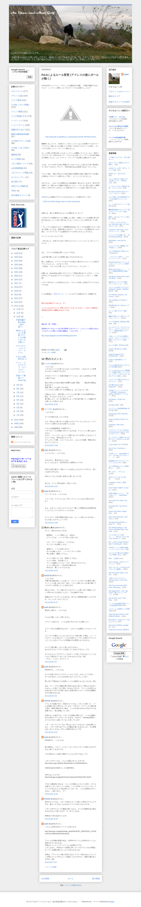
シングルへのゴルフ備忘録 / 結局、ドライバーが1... (119, 187)
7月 (18, 392)
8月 (18, 389)
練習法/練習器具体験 (20, 134)
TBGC (14, 191)
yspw (46, 450)
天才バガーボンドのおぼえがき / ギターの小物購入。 (119, 568)
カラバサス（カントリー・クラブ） (21, 349)
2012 (16, 302)
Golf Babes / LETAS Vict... (117, 399)
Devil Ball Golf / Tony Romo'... (119, 506)
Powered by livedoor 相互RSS (119, 629)
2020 (16, 276)
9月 (18, 385)
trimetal (47, 701)
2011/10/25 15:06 (51, 523)
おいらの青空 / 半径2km (117, 345)
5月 (18, 400)
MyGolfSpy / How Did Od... (118, 240)
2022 (16, 268)
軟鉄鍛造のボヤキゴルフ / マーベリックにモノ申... (119, 461)
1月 (18, 415)
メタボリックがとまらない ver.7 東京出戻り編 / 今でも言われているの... (119, 224)
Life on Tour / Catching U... (118, 448)
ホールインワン (18, 177)
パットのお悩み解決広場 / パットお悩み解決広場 (119, 604)
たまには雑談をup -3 (21, 357)
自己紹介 (15, 181)
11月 (18, 313)
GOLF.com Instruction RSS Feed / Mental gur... (118, 586)
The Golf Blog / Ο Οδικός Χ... (118, 300)
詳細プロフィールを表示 (119, 102)
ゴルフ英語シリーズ (20, 163)
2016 (16, 287)
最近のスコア (114, 96)
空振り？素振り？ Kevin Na (21, 377)
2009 (16, 423)
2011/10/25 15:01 (51, 486)
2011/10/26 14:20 (51, 794)
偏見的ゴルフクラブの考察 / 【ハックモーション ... (118, 283)
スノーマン (48, 409)
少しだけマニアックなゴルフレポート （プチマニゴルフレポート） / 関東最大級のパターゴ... (119, 329)
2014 (16, 294)
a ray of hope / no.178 (116, 444)
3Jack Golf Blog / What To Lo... (119, 419)
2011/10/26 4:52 (51, 662)
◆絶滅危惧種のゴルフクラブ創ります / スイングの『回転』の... (119, 211)
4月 (18, 404)
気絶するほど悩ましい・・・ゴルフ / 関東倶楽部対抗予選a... (119, 270)
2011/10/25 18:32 (51, 571)
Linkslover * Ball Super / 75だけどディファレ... (118, 230)
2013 (16, 298)
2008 (16, 427)
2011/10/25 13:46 (51, 445)
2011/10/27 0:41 (51, 862)
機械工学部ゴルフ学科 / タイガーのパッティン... (119, 317)
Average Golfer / (114, 405)
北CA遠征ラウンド (19, 195)
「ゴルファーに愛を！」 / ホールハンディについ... (119, 257)
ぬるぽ (46, 575)
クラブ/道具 (16, 100)
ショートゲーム (18, 125)
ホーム (71, 878)
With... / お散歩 (114, 558)
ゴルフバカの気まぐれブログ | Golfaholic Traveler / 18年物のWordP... (119, 289)
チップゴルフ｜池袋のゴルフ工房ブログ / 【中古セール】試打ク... (119, 439)
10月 (18, 316)
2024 (16, 261)
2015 (16, 291)
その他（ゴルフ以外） (20, 148)
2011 (16, 306)
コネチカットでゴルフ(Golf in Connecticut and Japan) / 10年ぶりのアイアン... (119, 431)
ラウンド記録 (17, 96)
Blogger (111, 902)
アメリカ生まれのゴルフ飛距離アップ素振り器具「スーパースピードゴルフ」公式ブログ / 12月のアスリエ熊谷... (119, 373)
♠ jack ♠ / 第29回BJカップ (117, 359)
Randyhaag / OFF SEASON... (119, 414)
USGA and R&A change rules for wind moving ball (61, 202)
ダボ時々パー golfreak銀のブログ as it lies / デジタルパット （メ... (119, 455)
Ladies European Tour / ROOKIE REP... (116, 355)
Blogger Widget (27, 442)
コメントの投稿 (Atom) (72, 885)
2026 (16, 253)
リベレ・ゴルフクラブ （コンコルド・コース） (21, 367)
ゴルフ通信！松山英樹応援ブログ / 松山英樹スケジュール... (119, 198)
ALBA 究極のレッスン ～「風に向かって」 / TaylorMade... (118, 494)
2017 (16, 283)
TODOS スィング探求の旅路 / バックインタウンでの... (119, 548)
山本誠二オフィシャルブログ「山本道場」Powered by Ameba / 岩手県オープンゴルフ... (118, 393)
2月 (18, 411)
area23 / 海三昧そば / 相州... (118, 349)
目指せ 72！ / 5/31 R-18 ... (117, 173)
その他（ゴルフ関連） (20, 105)
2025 (16, 257)
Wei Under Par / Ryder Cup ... (119, 500)
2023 (16, 264)
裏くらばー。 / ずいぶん (117, 471)
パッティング (17, 120)
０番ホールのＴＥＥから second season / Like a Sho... (118, 579)
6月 (18, 396)
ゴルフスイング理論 (20, 173)
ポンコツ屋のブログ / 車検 (118, 311)
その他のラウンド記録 (20, 141)
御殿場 (14, 155)
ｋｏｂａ (47, 364)
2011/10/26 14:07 (51, 732)
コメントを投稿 (50, 867)
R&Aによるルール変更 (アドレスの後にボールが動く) (21, 336)
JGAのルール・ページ (61, 294)
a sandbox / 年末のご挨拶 (117, 482)
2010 (16, 420)
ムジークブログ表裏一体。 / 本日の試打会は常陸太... (119, 236)
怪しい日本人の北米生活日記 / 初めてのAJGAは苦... (119, 543)
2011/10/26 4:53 (51, 696)
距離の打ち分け (18, 129)
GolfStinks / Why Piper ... (117, 425)
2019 (16, 279)
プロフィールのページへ (119, 91)
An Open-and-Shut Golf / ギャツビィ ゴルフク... (119, 192)
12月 (18, 309)
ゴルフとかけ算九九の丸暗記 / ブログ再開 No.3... (119, 554)
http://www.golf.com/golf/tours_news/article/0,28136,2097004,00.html (70, 137)
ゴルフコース (17, 91)
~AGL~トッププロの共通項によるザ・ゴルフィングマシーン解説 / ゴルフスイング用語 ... (119, 338)
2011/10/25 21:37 (51, 602)
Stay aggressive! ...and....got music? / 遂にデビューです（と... (118, 592)
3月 (18, 407)
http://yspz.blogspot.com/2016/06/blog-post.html (59, 336)
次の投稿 (45, 878)
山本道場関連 (17, 168)
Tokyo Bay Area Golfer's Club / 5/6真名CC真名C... (119, 615)
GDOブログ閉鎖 (18, 186)
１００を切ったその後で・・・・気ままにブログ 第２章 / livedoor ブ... (119, 536)
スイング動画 (17, 111)
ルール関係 (51, 352)
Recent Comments (18, 442)
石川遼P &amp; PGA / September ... (116, 386)
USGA (43, 197)
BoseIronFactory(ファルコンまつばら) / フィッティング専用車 (119, 263)
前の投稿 (96, 878)
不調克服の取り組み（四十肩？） (21, 323)
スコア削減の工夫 (19, 116)
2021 (16, 272)
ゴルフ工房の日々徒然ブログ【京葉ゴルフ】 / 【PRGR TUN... (118, 180)
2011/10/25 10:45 (51, 404)
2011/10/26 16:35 (51, 819)
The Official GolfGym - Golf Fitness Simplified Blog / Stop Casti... (118, 529)
